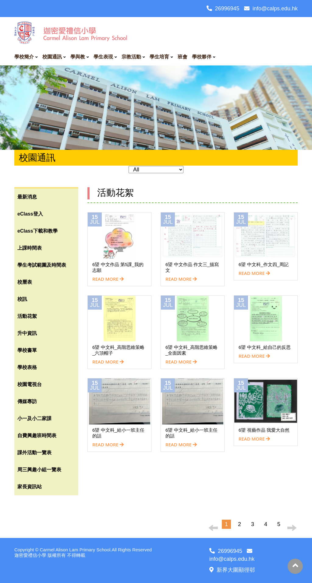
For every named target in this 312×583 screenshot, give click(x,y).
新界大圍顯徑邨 (232, 570)
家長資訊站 (29, 486)
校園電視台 (29, 384)
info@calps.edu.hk (271, 8)
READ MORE (108, 279)
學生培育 (159, 56)
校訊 (22, 299)
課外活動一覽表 (34, 452)
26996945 (223, 8)
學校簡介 (24, 56)
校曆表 (24, 282)
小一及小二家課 (34, 418)
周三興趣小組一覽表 (39, 469)
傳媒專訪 (27, 401)
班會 (182, 56)
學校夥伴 (201, 56)
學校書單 (27, 350)
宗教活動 (131, 56)
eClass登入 (30, 213)
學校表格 (27, 367)
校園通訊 (52, 56)
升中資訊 (27, 333)
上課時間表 (29, 248)
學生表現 (103, 56)
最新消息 (27, 196)
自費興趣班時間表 (36, 435)
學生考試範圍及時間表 (41, 265)
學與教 (77, 56)
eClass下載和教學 (37, 231)
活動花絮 (27, 316)
